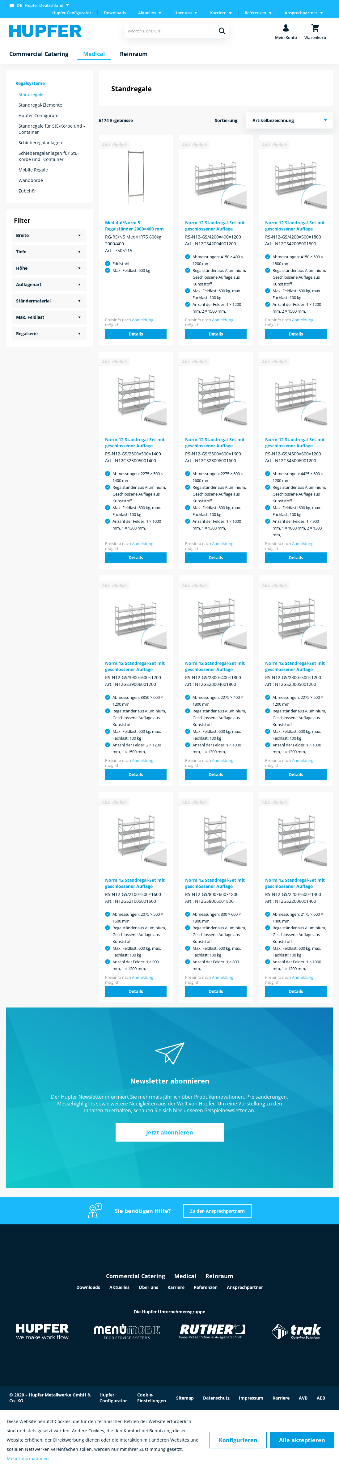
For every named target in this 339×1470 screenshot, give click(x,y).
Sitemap (185, 1398)
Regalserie (27, 333)
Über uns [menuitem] (183, 12)
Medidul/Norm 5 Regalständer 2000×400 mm (134, 226)
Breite (22, 235)
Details (136, 334)
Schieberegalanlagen (40, 143)
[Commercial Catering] (39, 54)
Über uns (148, 1287)
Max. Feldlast (30, 317)
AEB (321, 1398)
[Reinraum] (133, 54)
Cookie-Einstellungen (151, 1398)
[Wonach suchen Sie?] (177, 31)
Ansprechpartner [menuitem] (301, 12)
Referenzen (206, 1287)
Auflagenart (28, 284)
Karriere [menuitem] (218, 12)
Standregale (31, 94)
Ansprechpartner (245, 1287)
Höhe (22, 268)
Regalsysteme (30, 83)
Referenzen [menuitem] (255, 12)
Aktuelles (119, 1287)
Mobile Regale (33, 170)
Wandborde (31, 180)
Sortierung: (227, 120)
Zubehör (27, 191)
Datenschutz (216, 1398)
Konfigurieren (238, 1440)
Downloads (115, 12)
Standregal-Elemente (40, 105)
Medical (185, 1276)
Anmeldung (142, 320)
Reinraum (219, 1276)
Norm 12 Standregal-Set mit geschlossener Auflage (215, 226)
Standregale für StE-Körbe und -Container (52, 129)
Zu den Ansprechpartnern (217, 1211)
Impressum (251, 1398)
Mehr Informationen (28, 1458)
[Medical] (94, 54)
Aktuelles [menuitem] (147, 12)
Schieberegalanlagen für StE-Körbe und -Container (49, 156)
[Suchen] (222, 31)
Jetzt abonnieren (169, 1132)
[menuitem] (40, 5)
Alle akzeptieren (302, 1440)
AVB (303, 1398)
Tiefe (21, 252)
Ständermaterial (33, 301)
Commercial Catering (135, 1276)
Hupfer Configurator (71, 12)
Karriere (175, 1287)
